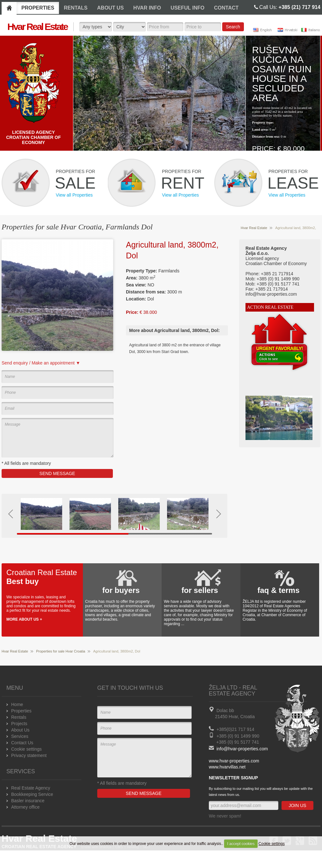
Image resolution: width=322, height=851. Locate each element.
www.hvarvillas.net (227, 766)
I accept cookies (240, 843)
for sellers (199, 590)
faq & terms (278, 590)
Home (17, 704)
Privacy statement (29, 755)
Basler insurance (27, 800)
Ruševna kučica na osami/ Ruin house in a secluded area (282, 74)
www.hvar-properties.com (234, 760)
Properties (21, 710)
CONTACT (226, 8)
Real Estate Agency (30, 787)
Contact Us (22, 742)
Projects (19, 723)
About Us (20, 729)
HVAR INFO (147, 8)
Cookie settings (272, 843)
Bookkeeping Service (32, 794)
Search (233, 26)
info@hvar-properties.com (242, 748)
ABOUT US (110, 8)
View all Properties (74, 195)
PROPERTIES (37, 8)
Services (19, 736)
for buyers (121, 590)
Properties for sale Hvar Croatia (60, 651)
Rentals (18, 717)
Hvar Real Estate (254, 228)
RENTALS (75, 8)
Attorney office (25, 807)
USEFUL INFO (187, 8)
